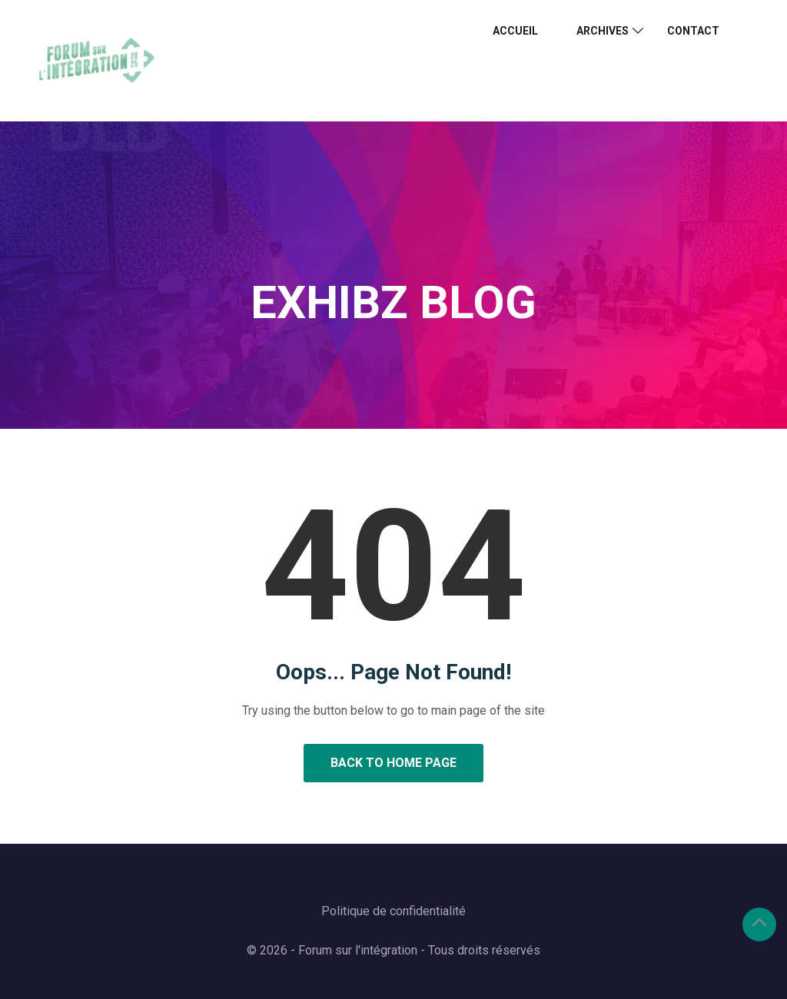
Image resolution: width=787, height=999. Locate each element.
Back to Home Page (393, 762)
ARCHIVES (602, 31)
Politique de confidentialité (393, 911)
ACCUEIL (515, 31)
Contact (693, 31)
